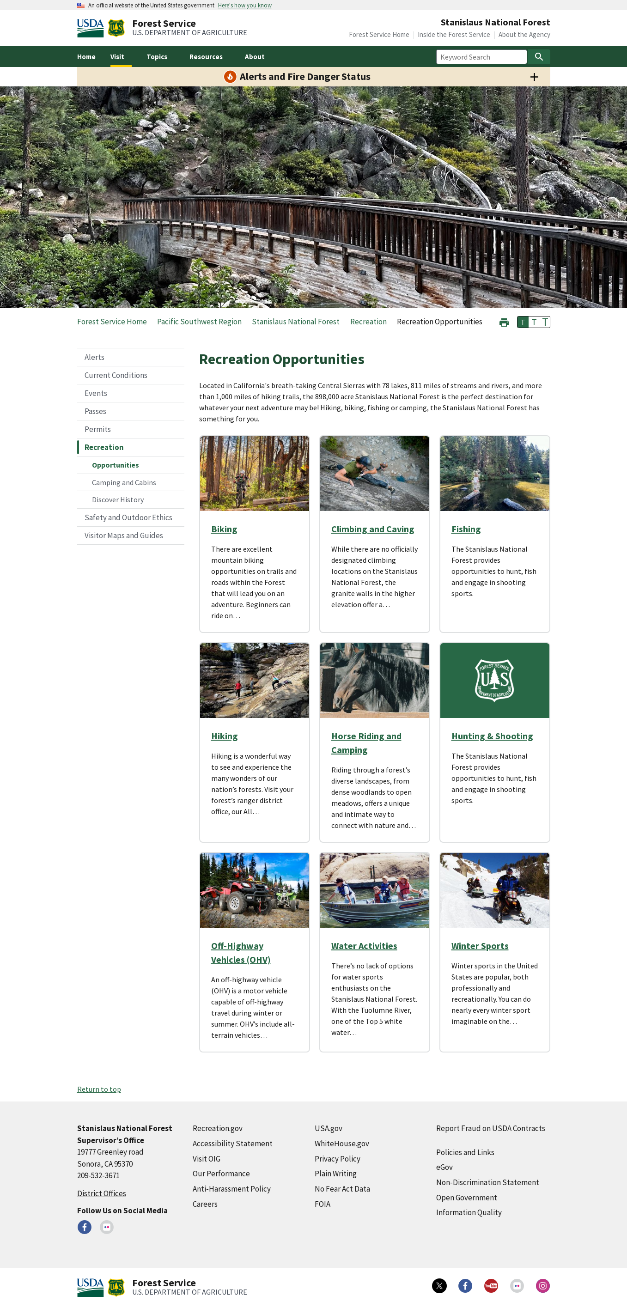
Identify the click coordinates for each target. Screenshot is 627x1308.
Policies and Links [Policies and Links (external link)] (465, 1152)
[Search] (539, 56)
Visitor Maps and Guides (124, 535)
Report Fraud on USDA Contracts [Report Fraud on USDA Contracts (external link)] (490, 1128)
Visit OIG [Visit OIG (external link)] (206, 1159)
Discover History (118, 499)
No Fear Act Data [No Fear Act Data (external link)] (342, 1189)
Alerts (94, 357)
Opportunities (115, 464)
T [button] (523, 322)
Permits (98, 429)
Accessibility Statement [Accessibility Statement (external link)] (233, 1143)
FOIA (322, 1204)
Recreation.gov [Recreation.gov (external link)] (218, 1128)
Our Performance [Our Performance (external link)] (221, 1173)
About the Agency (524, 34)
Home (86, 56)
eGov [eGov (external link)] (444, 1167)
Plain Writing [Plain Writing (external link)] (336, 1173)
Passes (95, 411)
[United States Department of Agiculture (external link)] (92, 28)
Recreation (104, 447)
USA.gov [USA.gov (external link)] (328, 1128)
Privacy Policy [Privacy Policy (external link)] (337, 1159)
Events (96, 393)
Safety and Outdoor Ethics (128, 517)
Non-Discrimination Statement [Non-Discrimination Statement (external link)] (487, 1182)
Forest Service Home (379, 34)
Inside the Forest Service (454, 34)
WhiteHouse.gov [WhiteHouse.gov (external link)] (342, 1143)
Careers (205, 1204)
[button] (504, 321)
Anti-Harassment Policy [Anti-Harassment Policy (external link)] (232, 1189)
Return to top (99, 1089)
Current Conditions (116, 375)
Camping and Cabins (124, 482)
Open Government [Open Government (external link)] (466, 1197)
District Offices (101, 1193)
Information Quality (469, 1212)
